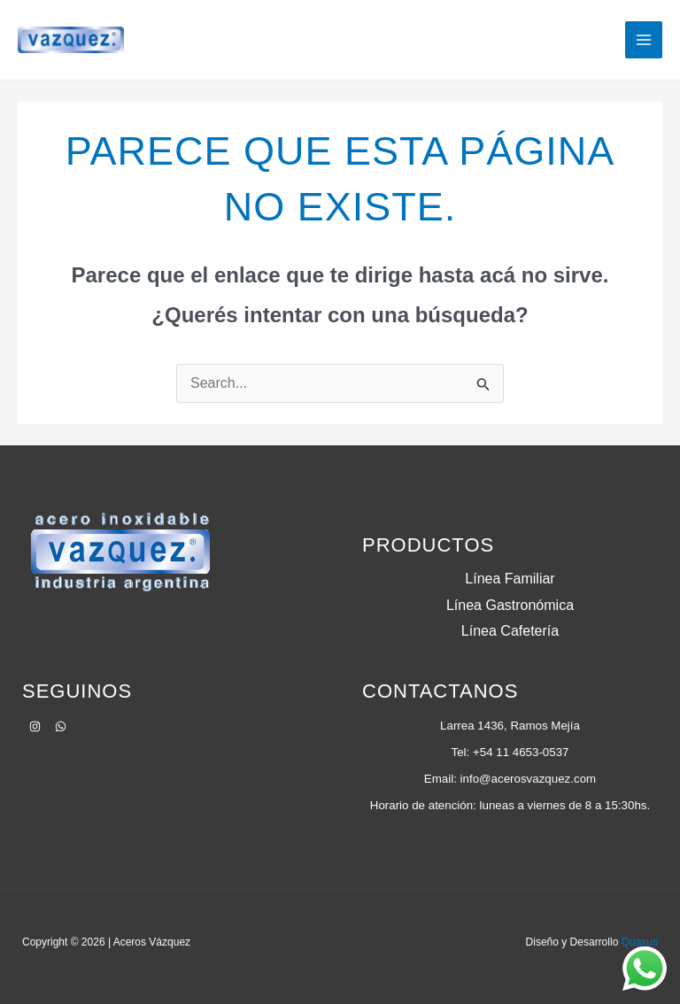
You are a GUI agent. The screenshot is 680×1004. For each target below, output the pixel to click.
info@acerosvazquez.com (528, 778)
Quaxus (640, 942)
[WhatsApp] (60, 726)
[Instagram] (35, 726)
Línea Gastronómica (510, 605)
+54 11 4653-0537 (521, 752)
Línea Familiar (509, 578)
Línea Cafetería (510, 630)
